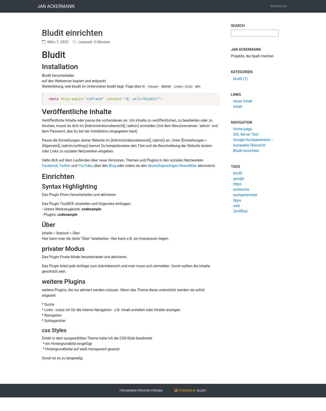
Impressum (278, 6)
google (238, 178)
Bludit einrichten (246, 151)
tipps (237, 200)
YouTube (85, 165)
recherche (241, 189)
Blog (112, 165)
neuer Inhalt (242, 101)
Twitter (64, 165)
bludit (237, 173)
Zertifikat (240, 211)
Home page (242, 129)
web (236, 206)
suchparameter (245, 195)
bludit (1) (240, 79)
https (237, 184)
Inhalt (237, 106)
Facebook (50, 165)
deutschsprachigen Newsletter (172, 165)
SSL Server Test (245, 134)
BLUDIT (201, 390)
